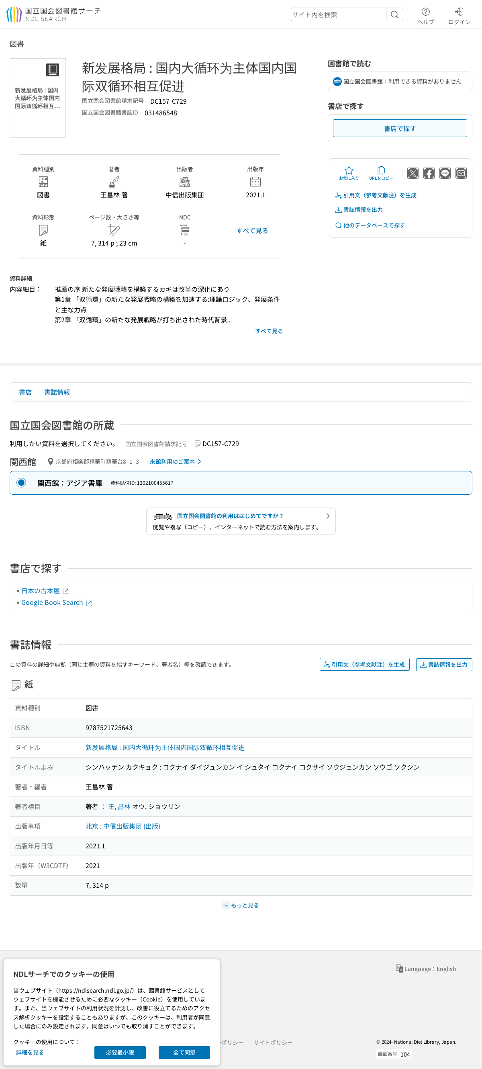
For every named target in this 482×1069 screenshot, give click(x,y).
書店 (25, 392)
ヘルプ (425, 14)
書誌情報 (57, 392)
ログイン (459, 14)
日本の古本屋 (45, 590)
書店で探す (400, 128)
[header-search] (347, 14)
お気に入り (349, 173)
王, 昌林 (119, 806)
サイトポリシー (273, 1042)
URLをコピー (381, 173)
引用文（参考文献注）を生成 (376, 195)
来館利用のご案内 (177, 461)
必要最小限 (120, 1052)
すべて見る (252, 230)
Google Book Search (57, 602)
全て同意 (184, 1052)
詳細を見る (30, 1052)
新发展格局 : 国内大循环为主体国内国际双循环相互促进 (165, 747)
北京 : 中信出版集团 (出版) (123, 826)
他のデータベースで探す (370, 225)
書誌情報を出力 (359, 209)
